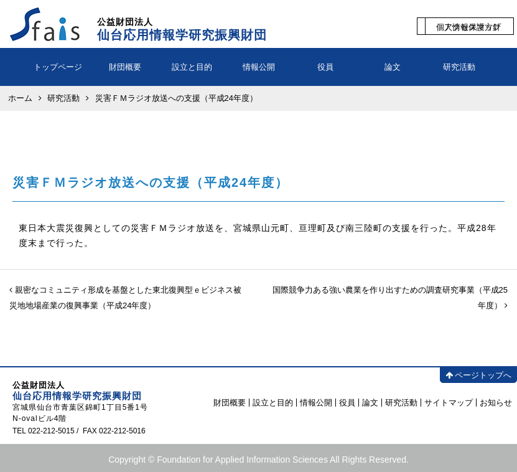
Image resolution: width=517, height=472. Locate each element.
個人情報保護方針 (468, 27)
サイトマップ (448, 402)
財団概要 (125, 67)
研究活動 (459, 67)
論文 (392, 67)
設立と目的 (192, 67)
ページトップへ (478, 375)
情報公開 (259, 67)
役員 (325, 67)
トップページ (58, 67)
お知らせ (496, 402)
